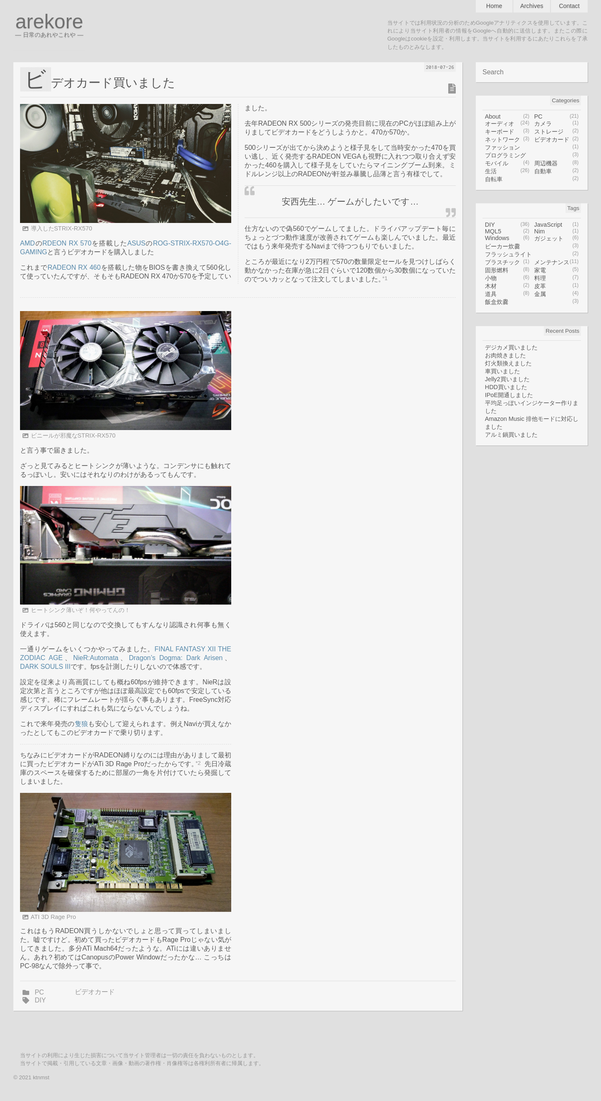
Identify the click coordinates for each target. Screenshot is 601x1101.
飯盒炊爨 (532, 302)
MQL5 (507, 231)
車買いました (502, 371)
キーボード (507, 132)
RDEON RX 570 (67, 243)
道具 (507, 294)
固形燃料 (507, 270)
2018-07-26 (440, 67)
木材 (507, 286)
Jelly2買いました (507, 379)
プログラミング (532, 155)
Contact (569, 6)
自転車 (532, 179)
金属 (556, 294)
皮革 (556, 286)
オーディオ (507, 124)
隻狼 (81, 723)
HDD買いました (506, 387)
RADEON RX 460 (74, 267)
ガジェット (556, 239)
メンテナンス (556, 262)
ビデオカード (95, 991)
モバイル (507, 163)
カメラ (556, 124)
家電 (556, 270)
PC (39, 992)
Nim (556, 231)
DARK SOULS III (45, 666)
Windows (507, 239)
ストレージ (556, 132)
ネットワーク (507, 140)
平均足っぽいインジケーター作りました (532, 407)
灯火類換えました (508, 363)
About (507, 116)
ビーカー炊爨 (532, 247)
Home (494, 6)
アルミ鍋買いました (511, 434)
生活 (507, 171)
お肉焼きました (505, 355)
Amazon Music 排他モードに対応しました (532, 422)
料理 (556, 278)
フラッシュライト (532, 254)
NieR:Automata (96, 657)
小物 (507, 278)
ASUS (136, 243)
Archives (531, 6)
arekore (49, 24)
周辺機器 (556, 163)
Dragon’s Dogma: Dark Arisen (176, 657)
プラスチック (507, 262)
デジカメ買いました (511, 347)
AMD (27, 243)
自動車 (556, 171)
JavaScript (556, 224)
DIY (40, 1000)
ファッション (532, 148)
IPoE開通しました (509, 395)
